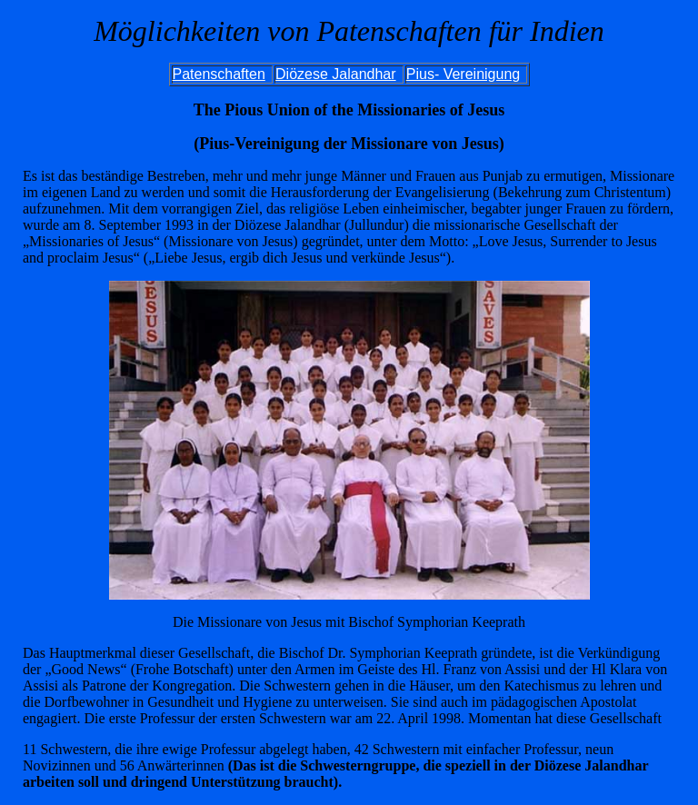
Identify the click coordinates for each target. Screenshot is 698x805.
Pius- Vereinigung (463, 74)
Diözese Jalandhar (335, 74)
